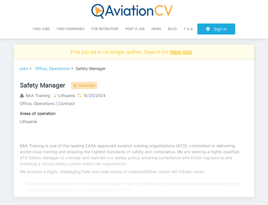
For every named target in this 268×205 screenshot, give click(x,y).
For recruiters (104, 29)
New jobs (181, 52)
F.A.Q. (188, 29)
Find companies (70, 29)
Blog (172, 29)
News (156, 29)
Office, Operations (52, 68)
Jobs (23, 68)
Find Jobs (41, 29)
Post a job (135, 29)
